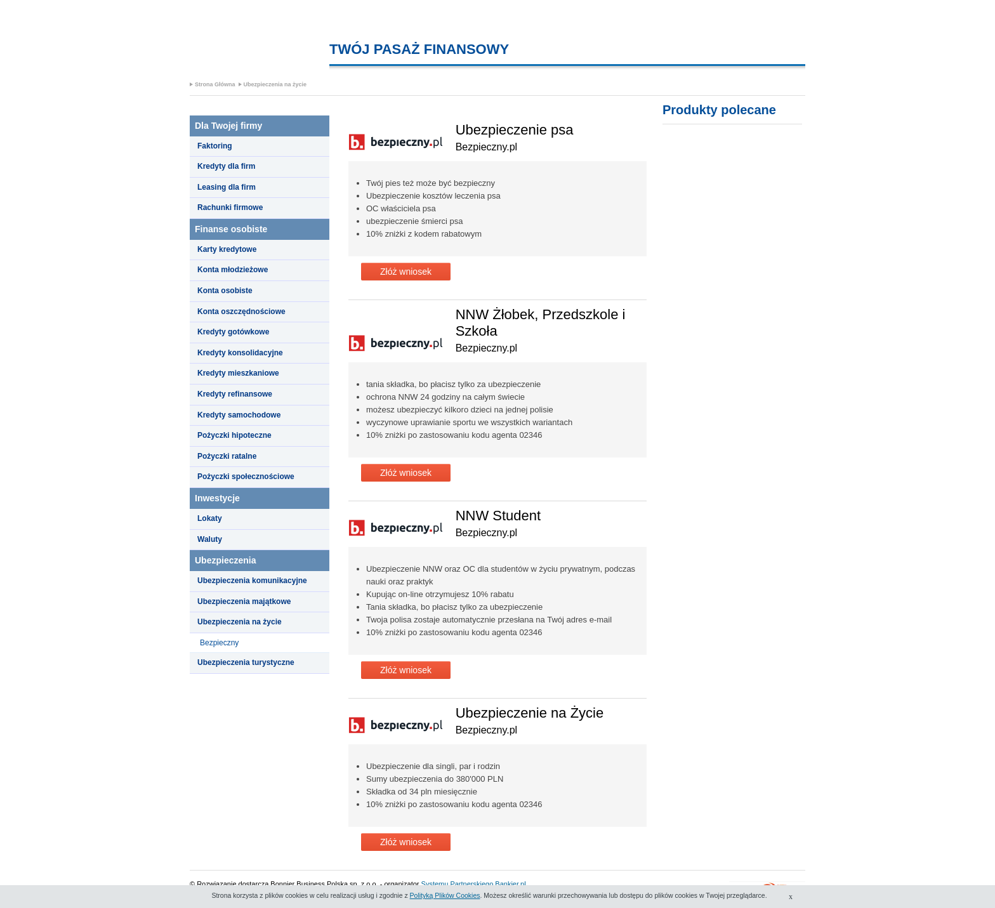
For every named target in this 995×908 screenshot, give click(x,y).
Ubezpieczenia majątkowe (244, 601)
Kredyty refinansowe (234, 394)
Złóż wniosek (406, 271)
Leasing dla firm (226, 187)
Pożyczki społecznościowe (245, 476)
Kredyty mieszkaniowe (238, 373)
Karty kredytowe (226, 249)
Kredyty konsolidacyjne (240, 352)
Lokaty (209, 518)
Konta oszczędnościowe (241, 311)
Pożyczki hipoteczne (234, 435)
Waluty (209, 539)
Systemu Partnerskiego (457, 884)
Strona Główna (215, 84)
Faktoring (214, 145)
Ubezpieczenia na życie (275, 84)
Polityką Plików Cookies (445, 895)
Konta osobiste (225, 290)
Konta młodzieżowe (232, 269)
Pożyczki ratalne (226, 456)
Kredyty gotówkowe (233, 331)
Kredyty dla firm (226, 166)
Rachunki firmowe (230, 207)
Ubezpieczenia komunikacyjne (252, 580)
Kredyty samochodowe (238, 415)
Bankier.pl (510, 884)
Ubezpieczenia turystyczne (245, 662)
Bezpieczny (219, 642)
